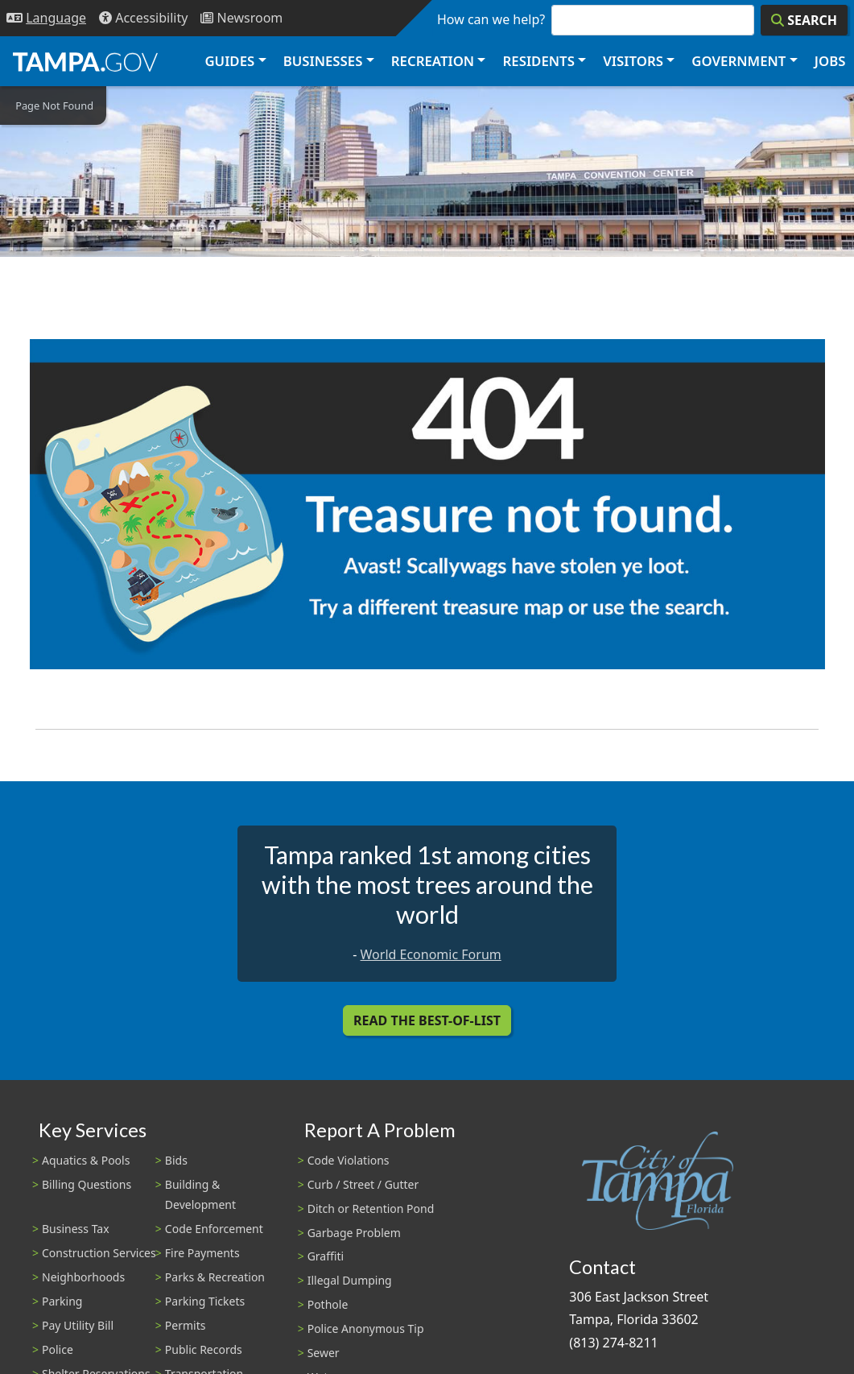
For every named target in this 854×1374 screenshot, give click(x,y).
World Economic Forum (431, 954)
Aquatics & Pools (86, 1160)
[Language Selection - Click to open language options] (46, 18)
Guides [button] (229, 61)
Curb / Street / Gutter (363, 1184)
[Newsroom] (241, 18)
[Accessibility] (143, 18)
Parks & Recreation (215, 1277)
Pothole (328, 1304)
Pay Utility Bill (77, 1325)
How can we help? (491, 19)
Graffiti (325, 1256)
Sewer (323, 1352)
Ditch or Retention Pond (371, 1208)
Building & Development (200, 1194)
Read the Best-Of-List (427, 1020)
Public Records (203, 1349)
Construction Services (99, 1252)
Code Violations (348, 1160)
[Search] (804, 20)
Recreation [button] (432, 61)
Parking (62, 1301)
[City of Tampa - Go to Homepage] (85, 61)
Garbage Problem (354, 1232)
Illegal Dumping (349, 1280)
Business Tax (75, 1228)
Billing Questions (86, 1184)
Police (57, 1349)
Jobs (830, 61)
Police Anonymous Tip (365, 1328)
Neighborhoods (83, 1277)
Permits (185, 1325)
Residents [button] (539, 61)
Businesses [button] (323, 61)
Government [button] (738, 61)
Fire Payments (202, 1252)
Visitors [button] (633, 61)
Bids (176, 1160)
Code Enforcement (214, 1228)
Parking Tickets (205, 1301)
